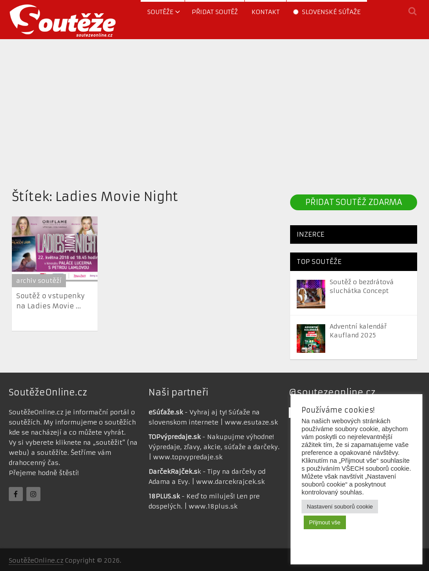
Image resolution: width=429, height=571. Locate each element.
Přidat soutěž (215, 12)
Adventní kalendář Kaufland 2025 (358, 330)
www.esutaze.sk (251, 422)
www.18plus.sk (213, 506)
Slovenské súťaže (326, 12)
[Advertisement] (214, 111)
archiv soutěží (39, 281)
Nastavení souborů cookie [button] (340, 506)
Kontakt (265, 12)
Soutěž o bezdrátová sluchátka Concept (362, 286)
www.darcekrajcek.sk (230, 482)
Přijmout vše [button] (325, 522)
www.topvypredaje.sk (187, 457)
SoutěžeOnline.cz (36, 560)
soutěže (160, 12)
